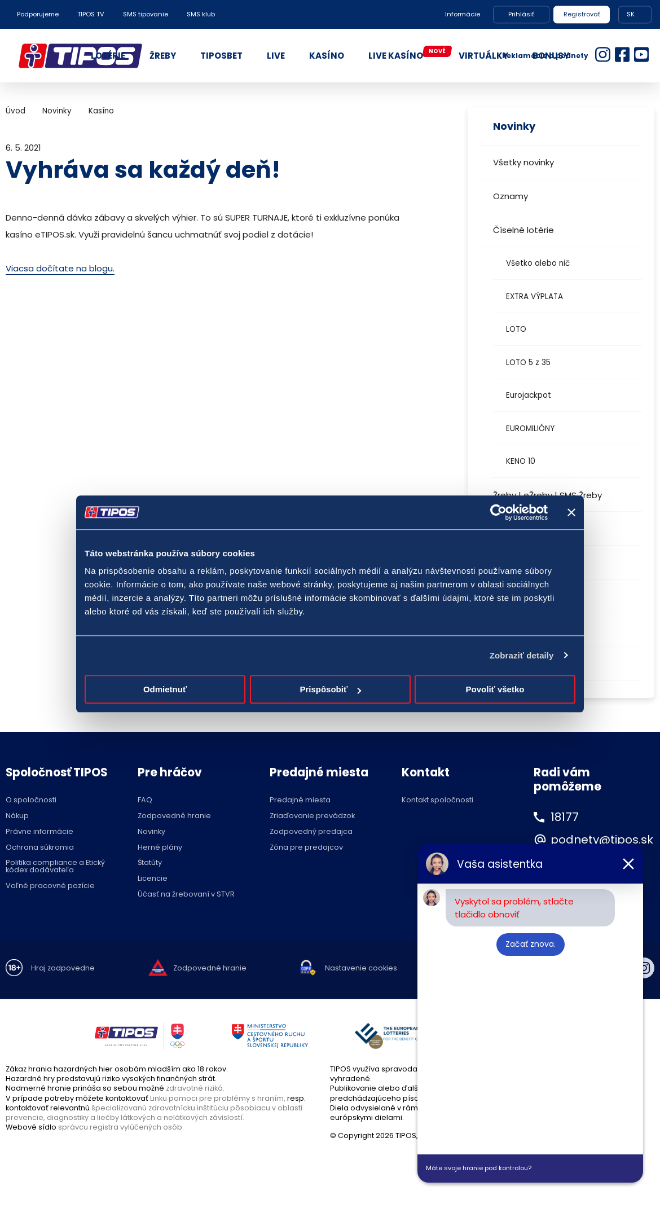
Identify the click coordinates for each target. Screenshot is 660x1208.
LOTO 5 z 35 (528, 362)
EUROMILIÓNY (530, 428)
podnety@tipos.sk (602, 839)
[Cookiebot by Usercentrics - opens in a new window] (498, 512)
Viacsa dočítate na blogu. (60, 268)
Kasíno (101, 111)
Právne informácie (39, 832)
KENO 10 (520, 461)
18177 (565, 817)
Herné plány (160, 847)
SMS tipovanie (145, 14)
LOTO (516, 329)
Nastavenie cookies (361, 968)
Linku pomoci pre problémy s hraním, (217, 1098)
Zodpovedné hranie (174, 816)
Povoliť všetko (495, 689)
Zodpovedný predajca (311, 832)
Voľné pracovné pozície (50, 886)
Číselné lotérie (523, 230)
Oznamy (510, 196)
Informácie (462, 14)
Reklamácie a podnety (545, 55)
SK (631, 14)
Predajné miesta (300, 800)
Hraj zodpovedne (63, 968)
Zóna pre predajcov (306, 847)
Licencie (153, 878)
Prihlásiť (521, 14)
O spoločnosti (31, 800)
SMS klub (201, 14)
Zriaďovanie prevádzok (312, 816)
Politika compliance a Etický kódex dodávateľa (55, 866)
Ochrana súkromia (40, 847)
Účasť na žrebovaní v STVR (186, 894)
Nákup (17, 816)
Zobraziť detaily (522, 655)
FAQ (145, 800)
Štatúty (150, 863)
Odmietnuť (165, 689)
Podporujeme (38, 14)
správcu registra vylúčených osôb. (121, 1127)
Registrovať (582, 14)
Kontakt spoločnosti (437, 800)
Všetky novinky (523, 162)
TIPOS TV (90, 14)
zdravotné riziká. (195, 1088)
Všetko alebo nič (538, 263)
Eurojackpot (528, 395)
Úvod (15, 111)
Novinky (57, 111)
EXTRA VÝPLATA (534, 296)
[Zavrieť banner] (571, 512)
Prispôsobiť (330, 689)
